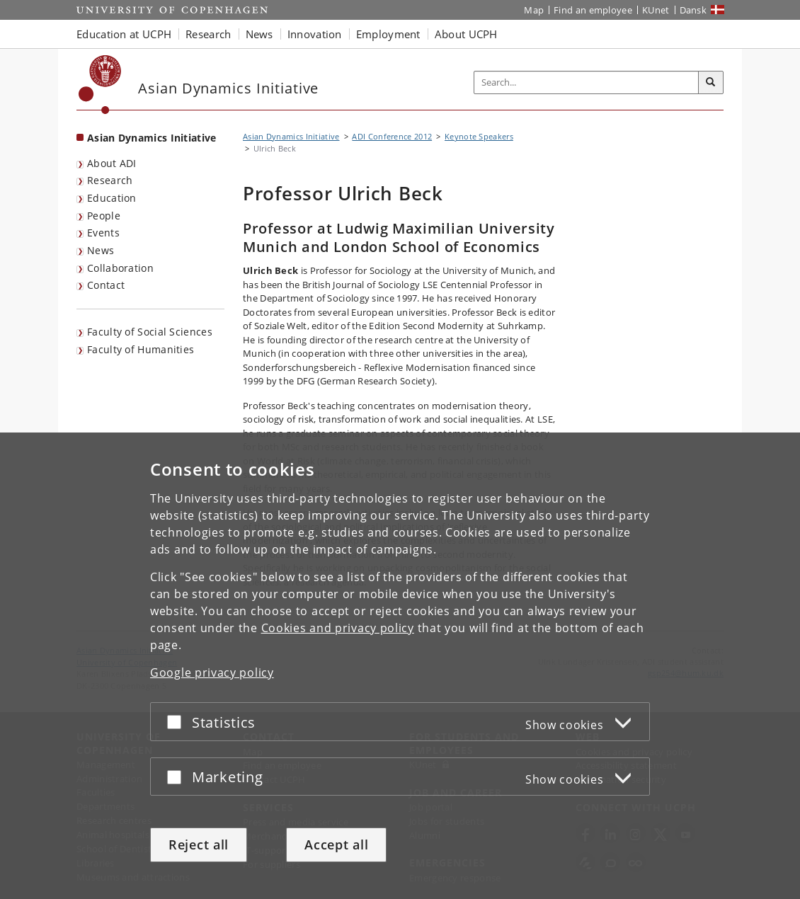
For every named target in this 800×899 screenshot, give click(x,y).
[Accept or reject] (177, 721)
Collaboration (120, 268)
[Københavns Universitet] (100, 84)
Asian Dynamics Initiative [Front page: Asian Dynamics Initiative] (152, 137)
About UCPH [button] (466, 34)
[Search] (711, 83)
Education (112, 198)
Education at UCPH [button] (123, 34)
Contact (106, 285)
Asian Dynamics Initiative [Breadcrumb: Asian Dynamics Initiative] (291, 136)
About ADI (112, 163)
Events (103, 232)
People (103, 215)
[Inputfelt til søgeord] (586, 82)
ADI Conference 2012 (392, 136)
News (100, 250)
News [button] (259, 34)
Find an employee (593, 10)
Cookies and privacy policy (337, 628)
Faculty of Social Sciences (149, 331)
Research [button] (208, 34)
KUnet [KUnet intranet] (656, 10)
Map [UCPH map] (534, 10)
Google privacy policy (212, 672)
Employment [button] (388, 34)
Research (109, 180)
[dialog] (400, 666)
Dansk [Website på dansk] (693, 10)
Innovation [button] (314, 34)
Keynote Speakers (479, 136)
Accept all (336, 844)
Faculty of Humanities (140, 349)
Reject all (198, 844)
